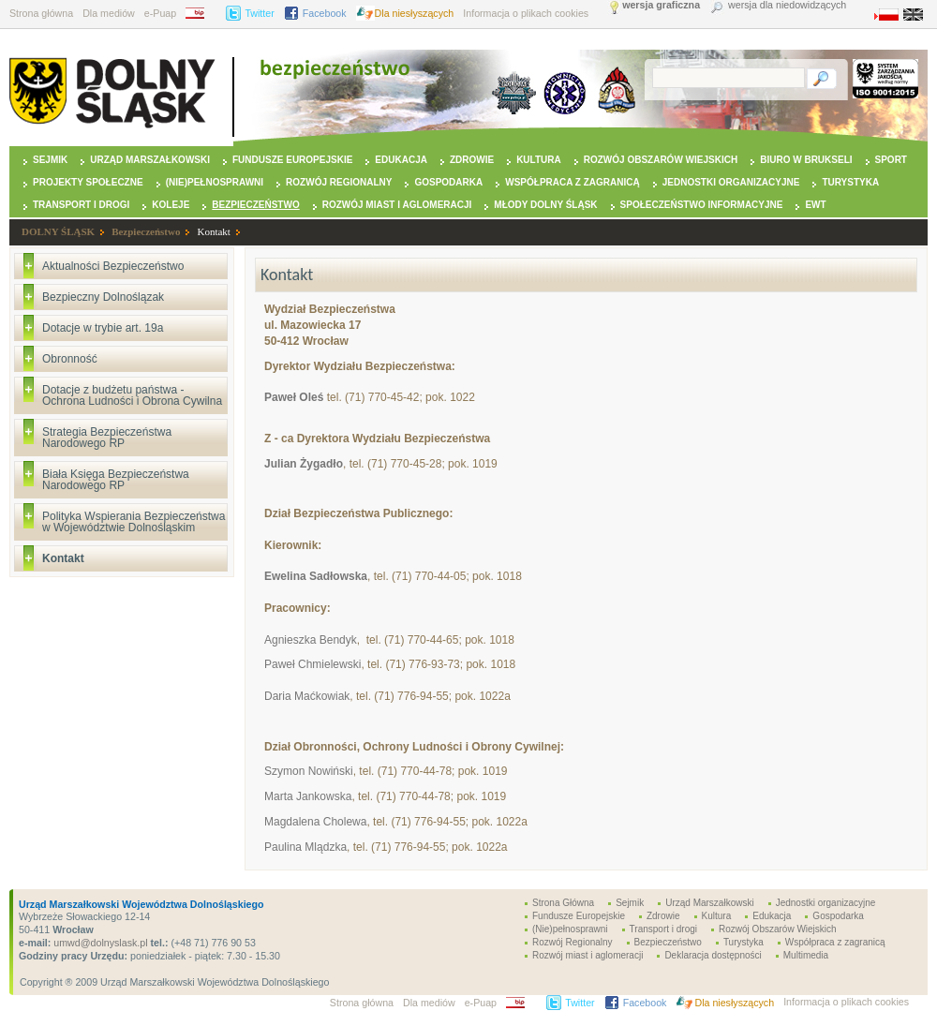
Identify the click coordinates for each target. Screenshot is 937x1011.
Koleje (170, 205)
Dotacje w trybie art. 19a (102, 328)
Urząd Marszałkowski (150, 160)
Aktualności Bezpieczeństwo (113, 266)
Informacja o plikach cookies (525, 13)
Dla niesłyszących (414, 13)
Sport (891, 160)
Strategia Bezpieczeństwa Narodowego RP (106, 437)
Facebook (325, 13)
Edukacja (401, 160)
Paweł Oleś (293, 397)
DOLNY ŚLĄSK (58, 231)
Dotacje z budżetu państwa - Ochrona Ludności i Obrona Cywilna (132, 395)
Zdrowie (472, 160)
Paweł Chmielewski (312, 664)
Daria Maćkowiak (307, 696)
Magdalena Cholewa (315, 821)
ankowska (326, 796)
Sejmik (50, 160)
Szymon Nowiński (308, 771)
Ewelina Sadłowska (315, 576)
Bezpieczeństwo (255, 205)
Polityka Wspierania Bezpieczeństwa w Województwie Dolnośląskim (133, 522)
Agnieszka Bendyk (310, 640)
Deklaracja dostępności (712, 955)
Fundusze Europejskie (292, 160)
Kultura (538, 160)
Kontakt (213, 231)
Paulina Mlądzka (305, 847)
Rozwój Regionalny (339, 182)
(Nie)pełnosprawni (214, 182)
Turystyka (850, 182)
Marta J (283, 796)
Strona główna (41, 13)
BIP (201, 13)
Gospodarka (448, 182)
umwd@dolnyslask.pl (99, 942)
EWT (815, 205)
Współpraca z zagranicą (572, 182)
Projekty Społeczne (88, 182)
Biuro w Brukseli (806, 160)
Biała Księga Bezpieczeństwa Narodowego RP (115, 480)
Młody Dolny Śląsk (545, 205)
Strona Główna (563, 903)
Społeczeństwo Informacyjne (701, 205)
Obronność (69, 358)
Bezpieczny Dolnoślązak (103, 297)
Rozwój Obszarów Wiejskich (660, 160)
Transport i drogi (81, 205)
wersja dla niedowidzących (787, 5)
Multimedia (805, 955)
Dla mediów (108, 13)
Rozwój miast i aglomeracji (397, 205)
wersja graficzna (661, 5)
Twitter (259, 13)
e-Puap (160, 13)
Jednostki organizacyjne (731, 182)
